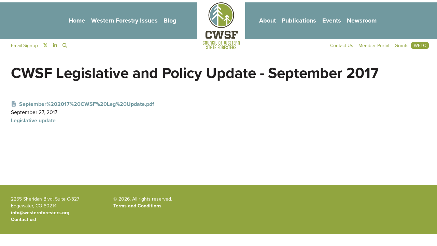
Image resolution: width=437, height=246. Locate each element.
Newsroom (367, 21)
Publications (301, 21)
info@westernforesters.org (40, 212)
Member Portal (373, 46)
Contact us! (23, 219)
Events (335, 21)
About (268, 21)
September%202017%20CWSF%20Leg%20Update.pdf (82, 104)
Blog (168, 21)
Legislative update (33, 120)
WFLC (420, 46)
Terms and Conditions (137, 205)
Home (71, 21)
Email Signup (24, 46)
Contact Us (341, 46)
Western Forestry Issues (120, 21)
